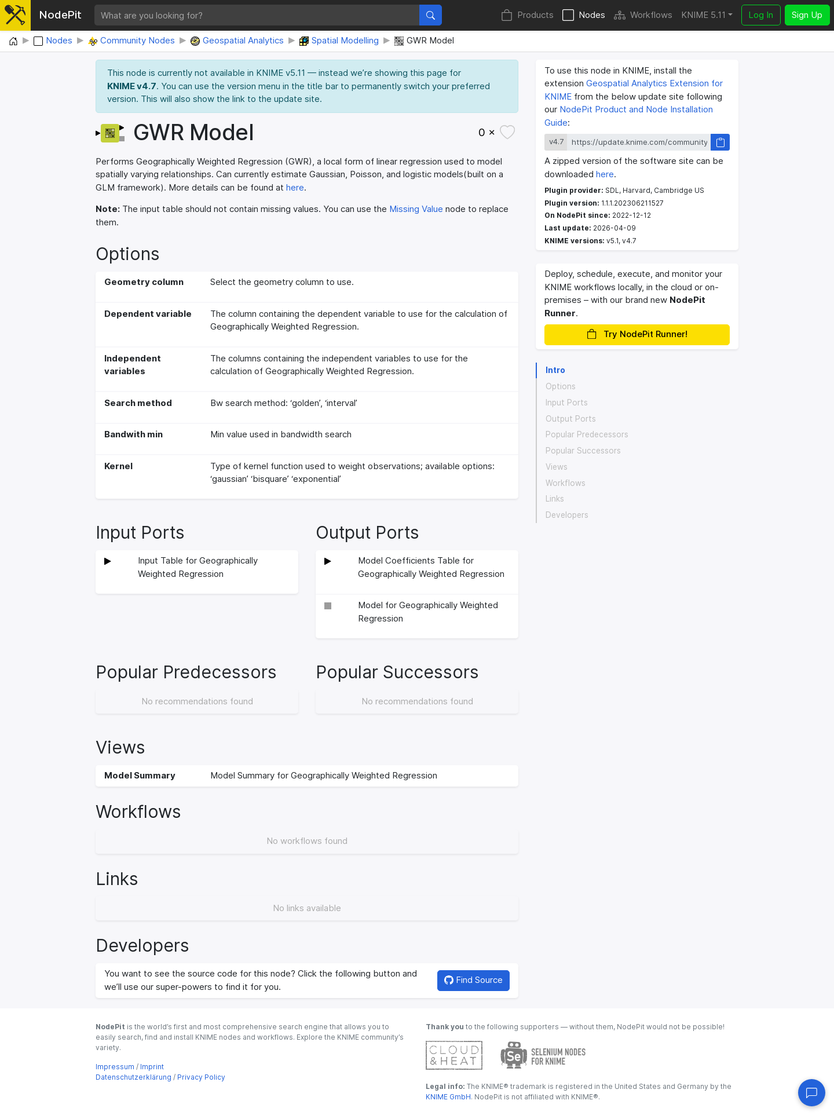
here (295, 187)
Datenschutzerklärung (133, 1077)
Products (527, 15)
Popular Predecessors (587, 434)
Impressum (115, 1066)
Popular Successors (583, 450)
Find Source (473, 979)
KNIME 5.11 (703, 14)
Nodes (583, 15)
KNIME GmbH (448, 1096)
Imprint (152, 1066)
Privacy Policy (201, 1077)
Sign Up (807, 14)
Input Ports (567, 402)
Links (555, 498)
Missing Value (416, 208)
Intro (555, 370)
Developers (567, 515)
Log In (760, 14)
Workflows (643, 15)
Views (557, 466)
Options (561, 386)
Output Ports (571, 418)
